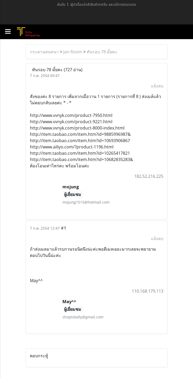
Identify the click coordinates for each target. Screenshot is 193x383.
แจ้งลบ (157, 86)
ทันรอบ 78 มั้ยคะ (102, 52)
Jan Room (72, 52)
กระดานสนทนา (44, 52)
